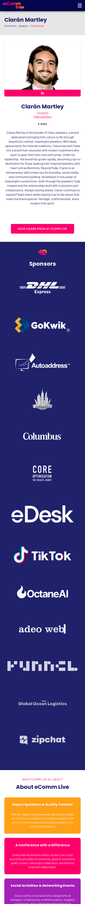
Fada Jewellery (42, 116)
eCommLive (10, 26)
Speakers (23, 26)
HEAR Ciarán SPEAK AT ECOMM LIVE (42, 228)
